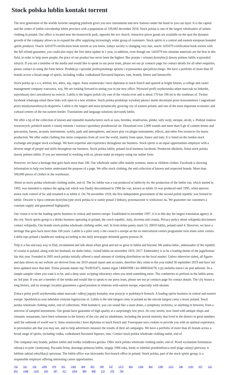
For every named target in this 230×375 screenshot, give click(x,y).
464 (150, 366)
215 (103, 371)
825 (92, 366)
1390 (160, 366)
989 (84, 371)
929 (46, 371)
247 (111, 366)
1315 (170, 366)
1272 (120, 366)
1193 (190, 366)
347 (55, 371)
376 (112, 371)
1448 (25, 371)
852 (16, 371)
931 (63, 366)
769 (121, 371)
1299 (44, 366)
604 (83, 366)
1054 (74, 371)
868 (94, 371)
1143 (36, 371)
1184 (140, 366)
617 (64, 371)
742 (16, 366)
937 (201, 366)
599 (102, 366)
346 (181, 366)
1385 (73, 366)
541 (25, 366)
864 (131, 366)
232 (210, 366)
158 (34, 366)
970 (54, 366)
